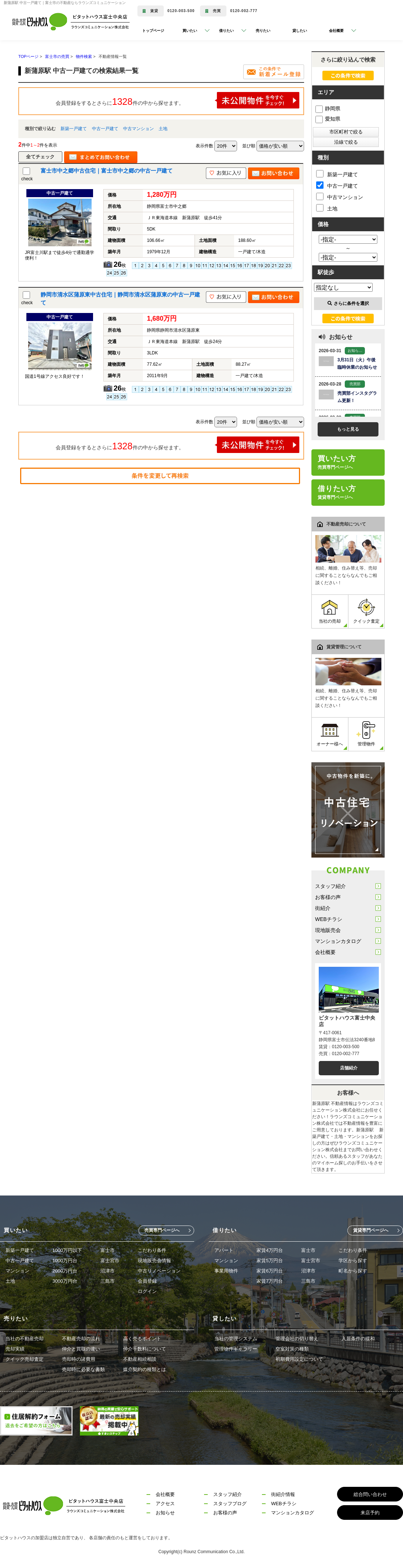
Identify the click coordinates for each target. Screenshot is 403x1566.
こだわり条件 (152, 1250)
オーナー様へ (330, 734)
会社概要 (325, 952)
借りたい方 (337, 492)
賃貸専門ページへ (370, 1230)
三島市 (107, 1281)
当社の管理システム (235, 1338)
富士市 (107, 1250)
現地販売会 (328, 930)
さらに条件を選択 (348, 303)
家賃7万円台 (269, 1281)
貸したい (299, 31)
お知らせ (165, 1512)
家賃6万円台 (269, 1271)
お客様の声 (328, 897)
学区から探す (353, 1260)
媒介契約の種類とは (144, 1369)
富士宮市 (109, 1260)
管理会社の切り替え (297, 1338)
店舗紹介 (349, 1068)
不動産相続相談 (139, 1359)
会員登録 (147, 1281)
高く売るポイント (142, 1338)
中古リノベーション (159, 1271)
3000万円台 (64, 1281)
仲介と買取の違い (81, 1349)
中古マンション (138, 128)
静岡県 (327, 108)
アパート (223, 1250)
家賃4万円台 (269, 1250)
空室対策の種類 (292, 1349)
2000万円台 (64, 1271)
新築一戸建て (73, 128)
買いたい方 (337, 462)
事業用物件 (226, 1271)
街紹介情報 (283, 1494)
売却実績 (15, 1349)
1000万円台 (64, 1260)
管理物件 (366, 734)
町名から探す (353, 1271)
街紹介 (322, 908)
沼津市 (107, 1271)
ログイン (147, 1291)
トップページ (153, 31)
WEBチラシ (328, 919)
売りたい (263, 31)
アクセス (165, 1503)
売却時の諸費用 (78, 1359)
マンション (17, 1271)
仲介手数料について (144, 1349)
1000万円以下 (67, 1250)
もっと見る (348, 429)
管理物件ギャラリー (235, 1349)
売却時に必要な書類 (83, 1369)
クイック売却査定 (24, 1359)
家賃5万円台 (269, 1260)
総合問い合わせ (370, 1494)
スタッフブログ (230, 1503)
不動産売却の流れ (81, 1338)
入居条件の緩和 (358, 1338)
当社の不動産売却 (24, 1338)
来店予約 (370, 1512)
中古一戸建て (105, 128)
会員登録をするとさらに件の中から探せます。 (178, 100)
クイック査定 (366, 611)
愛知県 (327, 119)
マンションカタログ (338, 941)
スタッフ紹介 (330, 886)
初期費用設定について (299, 1359)
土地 (163, 128)
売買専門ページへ (162, 1230)
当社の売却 (330, 611)
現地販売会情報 (154, 1260)
